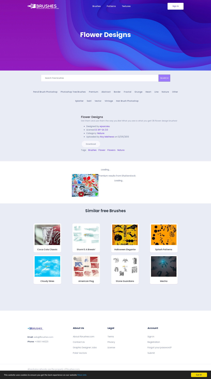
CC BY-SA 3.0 (101, 129)
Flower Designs (92, 117)
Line (156, 91)
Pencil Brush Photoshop (45, 91)
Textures (126, 6)
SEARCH (164, 78)
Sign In (175, 6)
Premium (93, 91)
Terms (111, 336)
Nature (165, 91)
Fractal (127, 91)
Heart (148, 91)
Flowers (111, 150)
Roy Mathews (107, 136)
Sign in (151, 336)
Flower (101, 150)
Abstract (106, 91)
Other (175, 91)
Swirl (89, 101)
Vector (98, 101)
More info (82, 375)
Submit (151, 353)
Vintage (109, 101)
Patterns (111, 6)
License (111, 347)
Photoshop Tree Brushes (73, 91)
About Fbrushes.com (83, 336)
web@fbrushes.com (43, 337)
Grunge (138, 91)
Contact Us (79, 342)
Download (91, 144)
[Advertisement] (105, 47)
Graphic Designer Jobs (85, 347)
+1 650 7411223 (41, 341)
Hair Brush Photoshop (127, 101)
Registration (154, 342)
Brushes (97, 6)
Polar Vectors (80, 353)
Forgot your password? (160, 347)
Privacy (111, 342)
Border (117, 91)
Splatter (79, 101)
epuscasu (105, 126)
